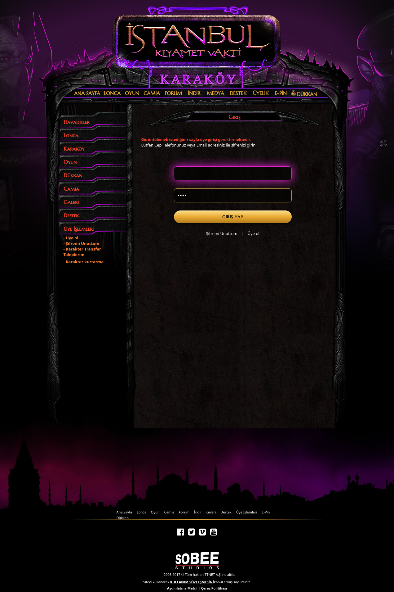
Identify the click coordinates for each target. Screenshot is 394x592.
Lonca (141, 512)
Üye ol (253, 233)
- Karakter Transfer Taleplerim (82, 251)
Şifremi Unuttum (221, 233)
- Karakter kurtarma (84, 261)
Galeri (211, 512)
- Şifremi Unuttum (82, 243)
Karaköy (195, 79)
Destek (226, 512)
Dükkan (123, 517)
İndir (198, 512)
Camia (169, 512)
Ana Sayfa (124, 512)
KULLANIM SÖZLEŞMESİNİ (192, 582)
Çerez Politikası (214, 588)
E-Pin (266, 512)
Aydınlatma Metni (182, 588)
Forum (184, 512)
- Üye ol (71, 238)
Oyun (155, 512)
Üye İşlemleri (246, 512)
